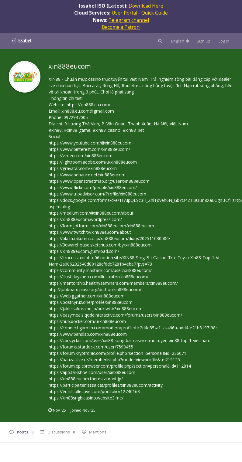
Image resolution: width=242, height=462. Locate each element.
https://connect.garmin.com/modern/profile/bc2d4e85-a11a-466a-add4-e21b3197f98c (133, 328)
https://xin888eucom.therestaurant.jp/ (86, 379)
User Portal (124, 12)
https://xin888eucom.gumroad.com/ (84, 251)
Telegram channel (129, 20)
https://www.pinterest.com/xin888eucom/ (89, 149)
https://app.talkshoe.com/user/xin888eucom (92, 372)
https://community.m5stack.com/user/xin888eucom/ (100, 270)
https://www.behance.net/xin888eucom (87, 175)
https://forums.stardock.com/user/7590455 (91, 347)
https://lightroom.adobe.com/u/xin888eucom (93, 162)
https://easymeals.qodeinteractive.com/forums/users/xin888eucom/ (115, 315)
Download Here (146, 5)
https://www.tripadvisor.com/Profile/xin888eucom (97, 194)
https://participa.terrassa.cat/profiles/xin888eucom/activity (106, 385)
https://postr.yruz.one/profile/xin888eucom (91, 302)
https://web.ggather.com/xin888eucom (87, 296)
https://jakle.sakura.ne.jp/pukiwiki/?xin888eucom (96, 308)
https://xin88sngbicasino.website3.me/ (86, 398)
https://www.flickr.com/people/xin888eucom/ (93, 187)
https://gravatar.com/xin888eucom (83, 168)
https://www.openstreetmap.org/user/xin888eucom (99, 181)
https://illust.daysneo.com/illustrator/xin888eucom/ (98, 277)
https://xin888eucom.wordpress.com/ (85, 219)
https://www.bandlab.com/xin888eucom (88, 334)
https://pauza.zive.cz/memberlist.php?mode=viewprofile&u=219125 (114, 359)
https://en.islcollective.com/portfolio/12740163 (94, 391)
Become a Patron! (121, 27)
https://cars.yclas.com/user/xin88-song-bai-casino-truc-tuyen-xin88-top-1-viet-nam (129, 340)
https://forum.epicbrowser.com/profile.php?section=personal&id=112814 (120, 366)
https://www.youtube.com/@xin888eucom (90, 143)
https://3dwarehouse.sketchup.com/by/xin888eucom (100, 245)
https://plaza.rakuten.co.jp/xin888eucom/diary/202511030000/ (109, 238)
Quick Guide (154, 12)
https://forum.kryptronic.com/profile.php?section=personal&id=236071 (117, 353)
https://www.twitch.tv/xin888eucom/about (90, 232)
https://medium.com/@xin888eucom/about (91, 213)
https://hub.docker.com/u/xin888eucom (87, 321)
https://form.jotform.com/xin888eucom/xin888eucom (101, 226)
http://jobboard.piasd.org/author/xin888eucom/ (95, 289)
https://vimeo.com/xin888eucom (80, 155)
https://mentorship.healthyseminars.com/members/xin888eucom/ (113, 283)
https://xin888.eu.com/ (88, 104)
